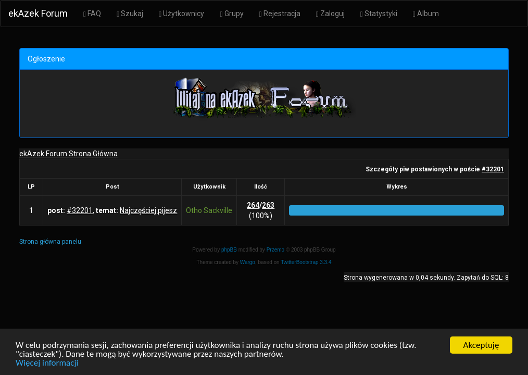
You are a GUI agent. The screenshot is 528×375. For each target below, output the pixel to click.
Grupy (231, 13)
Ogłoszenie (46, 59)
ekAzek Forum (38, 13)
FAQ (92, 13)
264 (253, 205)
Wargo (247, 262)
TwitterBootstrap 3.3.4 (306, 262)
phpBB (229, 250)
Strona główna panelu (50, 241)
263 (268, 205)
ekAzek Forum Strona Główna (68, 153)
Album (426, 13)
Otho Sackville (209, 210)
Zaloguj (330, 13)
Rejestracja (279, 13)
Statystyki (378, 13)
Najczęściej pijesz (148, 210)
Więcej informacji (47, 363)
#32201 (493, 169)
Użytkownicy (181, 13)
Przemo (275, 250)
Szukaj (130, 13)
